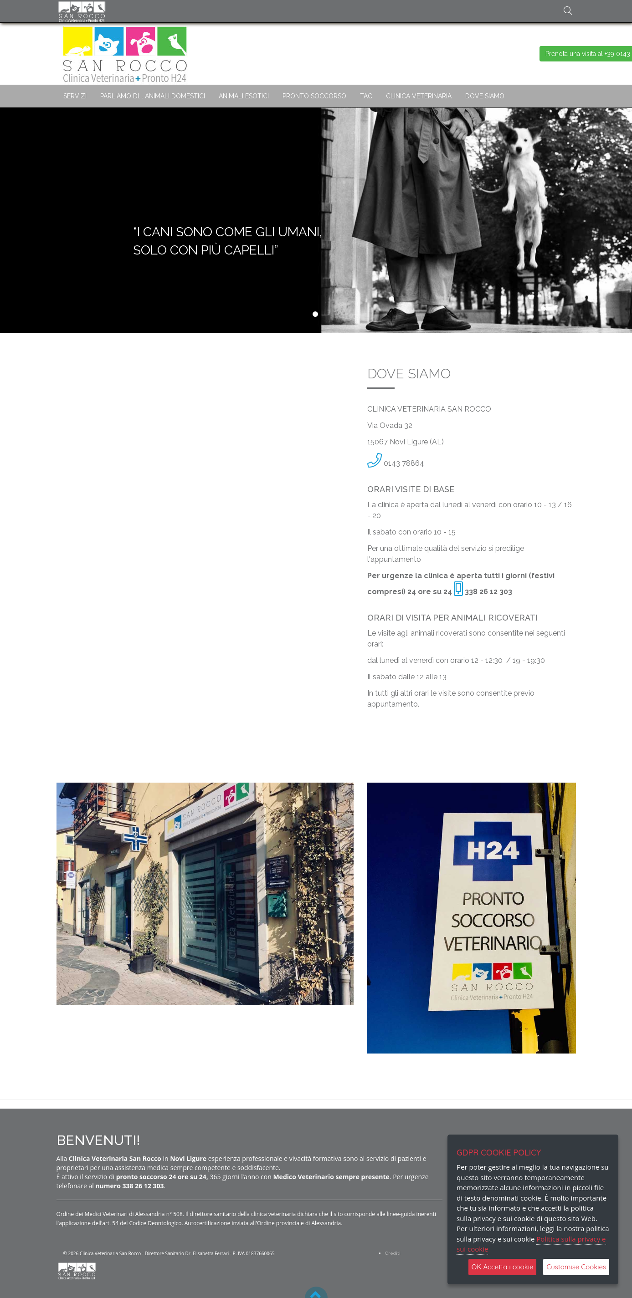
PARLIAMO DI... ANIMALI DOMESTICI (152, 96)
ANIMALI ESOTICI (244, 96)
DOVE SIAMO (484, 96)
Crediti (393, 1253)
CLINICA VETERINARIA (419, 96)
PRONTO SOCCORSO (314, 96)
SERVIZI (75, 96)
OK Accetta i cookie (503, 1266)
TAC (366, 96)
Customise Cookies (576, 1266)
